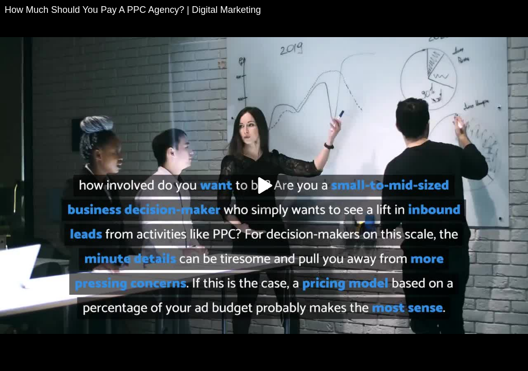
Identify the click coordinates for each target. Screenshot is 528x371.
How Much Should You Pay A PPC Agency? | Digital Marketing (133, 10)
